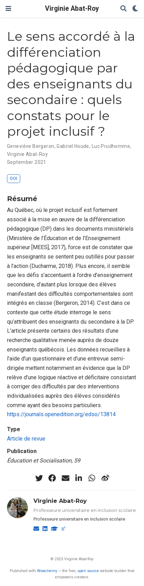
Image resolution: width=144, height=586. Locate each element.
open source (88, 571)
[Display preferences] (135, 9)
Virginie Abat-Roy (72, 9)
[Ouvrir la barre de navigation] (8, 8)
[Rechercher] (123, 9)
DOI (13, 178)
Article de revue (26, 438)
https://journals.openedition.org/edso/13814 (61, 414)
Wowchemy (47, 571)
